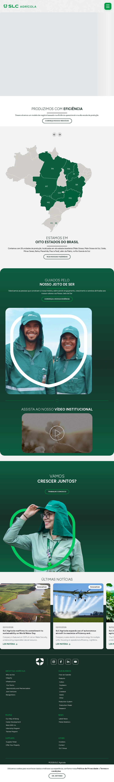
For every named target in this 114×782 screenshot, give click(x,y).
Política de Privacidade (88, 769)
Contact (62, 745)
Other (61, 698)
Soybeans (62, 685)
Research (62, 708)
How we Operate (65, 675)
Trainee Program (12, 732)
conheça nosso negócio (57, 121)
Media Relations (64, 722)
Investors (62, 742)
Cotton (61, 682)
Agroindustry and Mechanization (18, 688)
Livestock (62, 692)
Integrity (9, 678)
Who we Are (10, 675)
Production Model (65, 705)
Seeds (61, 695)
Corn (61, 688)
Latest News (63, 719)
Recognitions (10, 695)
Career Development (13, 722)
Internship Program (13, 728)
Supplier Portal (11, 742)
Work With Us (11, 725)
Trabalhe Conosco (57, 492)
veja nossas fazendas (57, 257)
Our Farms (10, 685)
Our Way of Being (12, 719)
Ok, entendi (57, 776)
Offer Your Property (13, 745)
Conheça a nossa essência (57, 299)
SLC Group (63, 748)
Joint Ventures (11, 692)
